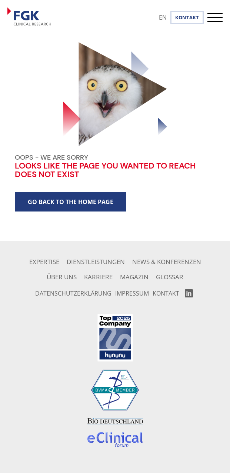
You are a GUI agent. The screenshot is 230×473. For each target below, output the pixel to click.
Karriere (98, 277)
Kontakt (187, 17)
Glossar (169, 277)
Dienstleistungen (96, 261)
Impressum (132, 293)
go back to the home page (70, 201)
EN (163, 17)
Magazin (134, 277)
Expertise (44, 261)
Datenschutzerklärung (73, 293)
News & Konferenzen (166, 261)
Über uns (62, 277)
